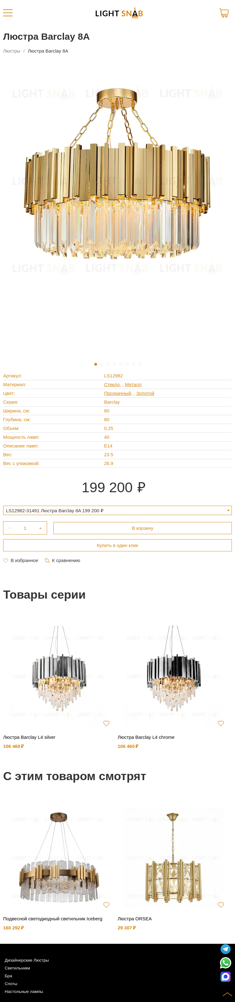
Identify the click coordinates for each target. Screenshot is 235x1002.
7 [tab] (133, 364)
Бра (8, 976)
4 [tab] (114, 364)
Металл (133, 384)
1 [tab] (95, 364)
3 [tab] (108, 364)
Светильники (17, 968)
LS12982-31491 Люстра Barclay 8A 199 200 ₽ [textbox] (55, 510)
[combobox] (117, 510)
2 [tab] (102, 364)
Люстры (11, 51)
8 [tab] (139, 364)
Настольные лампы (24, 991)
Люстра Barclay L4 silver (29, 737)
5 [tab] (120, 364)
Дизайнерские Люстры (27, 960)
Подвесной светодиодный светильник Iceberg (52, 918)
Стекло (112, 384)
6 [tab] (127, 364)
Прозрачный (117, 393)
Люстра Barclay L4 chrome (146, 737)
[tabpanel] (117, 180)
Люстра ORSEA (135, 918)
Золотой (145, 393)
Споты (11, 983)
